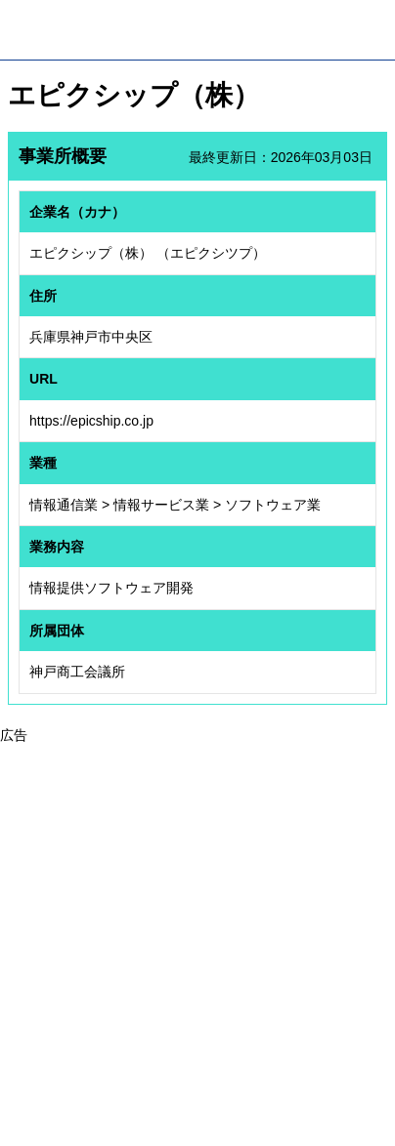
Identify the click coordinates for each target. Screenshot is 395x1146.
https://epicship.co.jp (91, 421)
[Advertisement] (197, 943)
